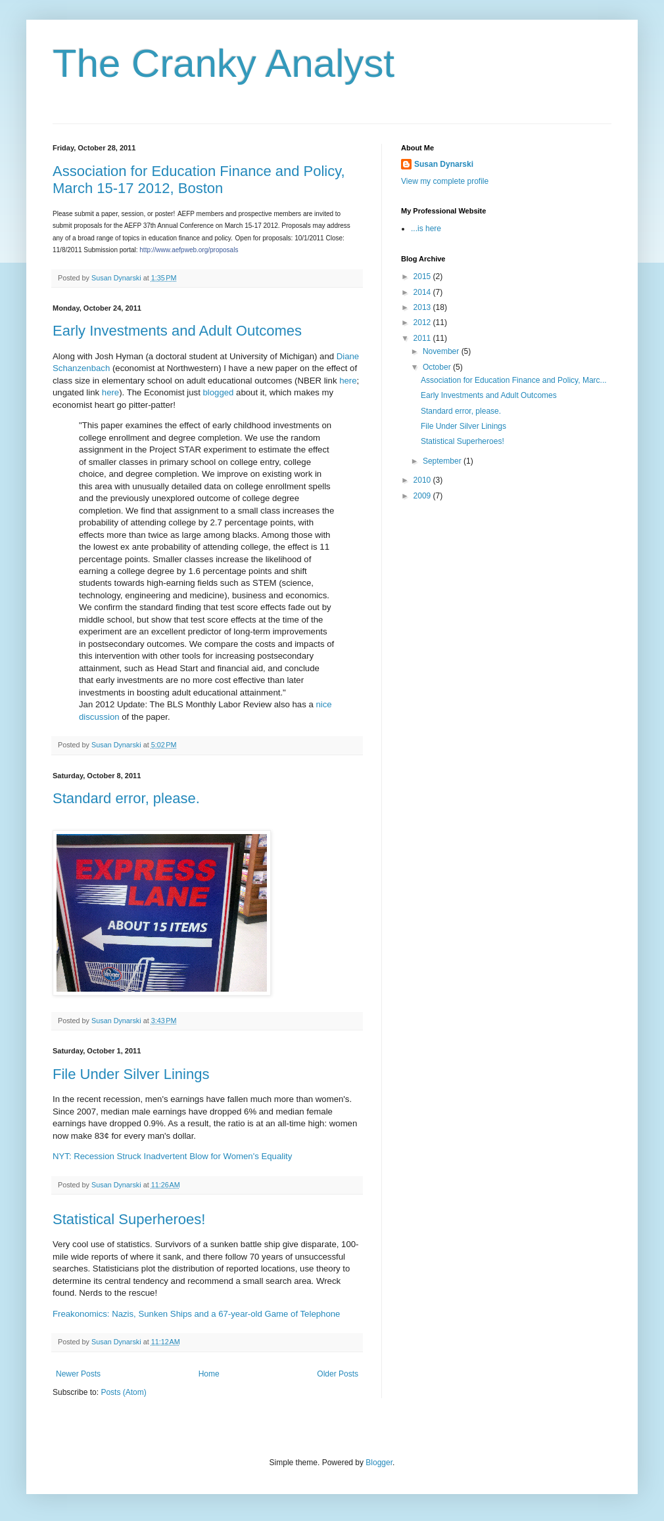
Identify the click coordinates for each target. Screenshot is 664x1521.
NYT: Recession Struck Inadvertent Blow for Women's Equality (172, 1156)
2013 (423, 307)
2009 (423, 495)
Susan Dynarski (443, 164)
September (443, 461)
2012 (423, 322)
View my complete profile (444, 181)
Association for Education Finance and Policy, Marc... (514, 380)
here (347, 381)
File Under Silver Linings (131, 1074)
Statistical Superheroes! (129, 1219)
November (442, 351)
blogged (218, 392)
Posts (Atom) (123, 1392)
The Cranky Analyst (223, 63)
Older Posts (337, 1373)
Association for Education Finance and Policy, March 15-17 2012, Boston (199, 179)
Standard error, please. (126, 798)
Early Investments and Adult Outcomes (177, 330)
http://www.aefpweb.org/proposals (188, 250)
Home (209, 1373)
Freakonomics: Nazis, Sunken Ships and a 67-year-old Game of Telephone (196, 1314)
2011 (423, 338)
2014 (423, 292)
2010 (423, 480)
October (438, 367)
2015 (423, 276)
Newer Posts (78, 1373)
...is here (426, 228)
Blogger (379, 1462)
